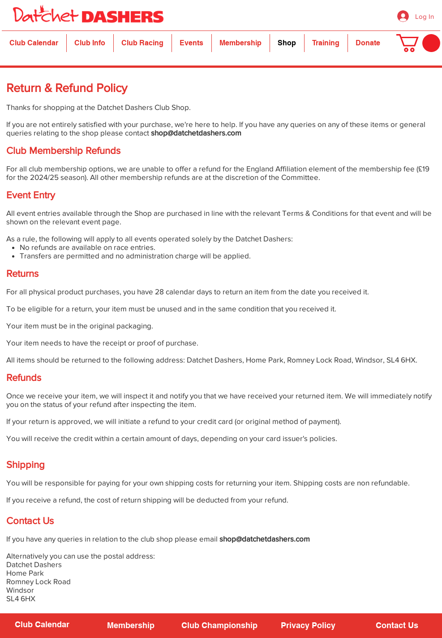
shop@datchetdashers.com (196, 132)
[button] (90, 43)
